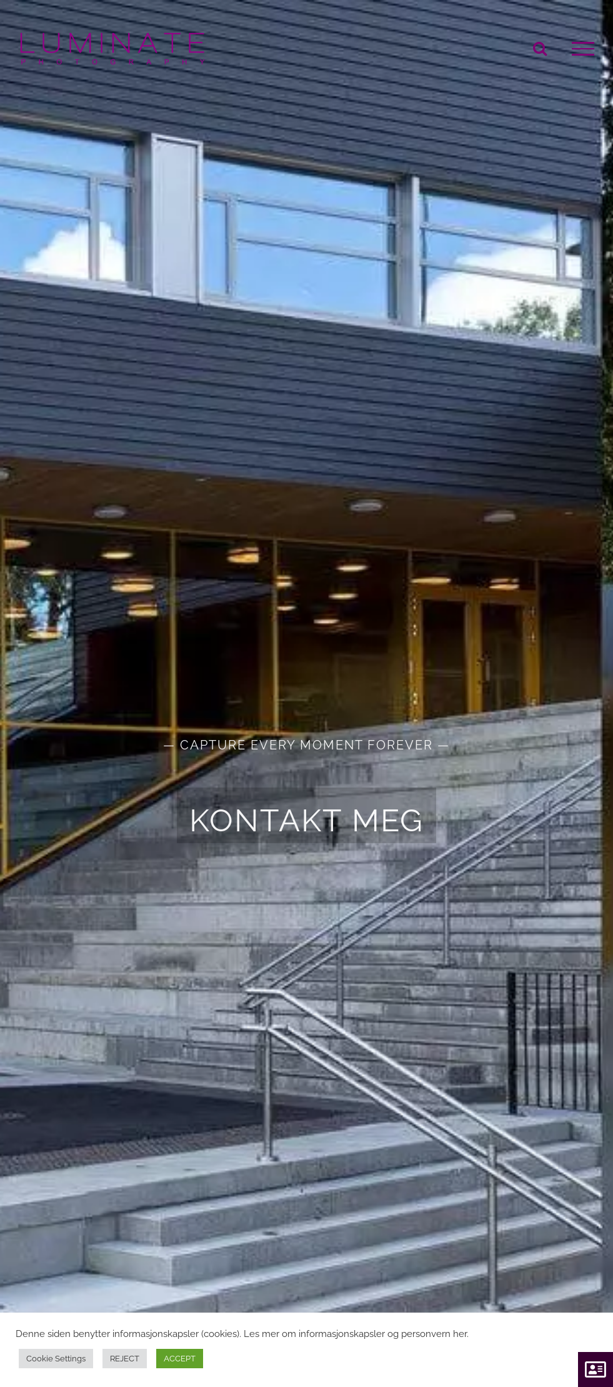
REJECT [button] (124, 1358)
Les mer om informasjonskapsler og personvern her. (356, 1333)
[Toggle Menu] (583, 49)
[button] (595, 1369)
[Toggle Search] (540, 48)
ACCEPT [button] (180, 1358)
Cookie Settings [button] (56, 1358)
